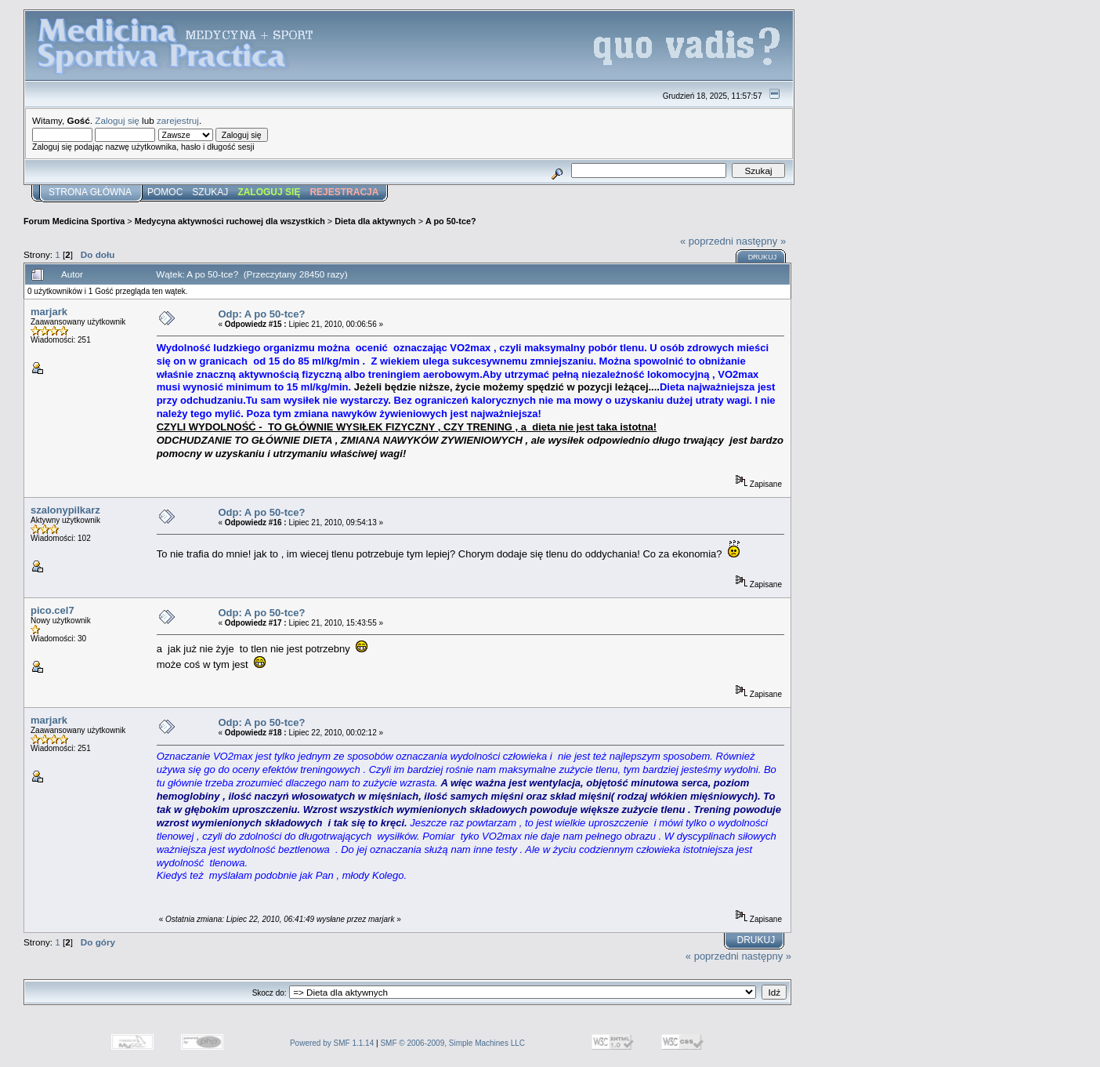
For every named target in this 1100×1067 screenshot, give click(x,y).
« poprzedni (706, 241)
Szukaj (210, 192)
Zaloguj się (117, 120)
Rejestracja (343, 192)
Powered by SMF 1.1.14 (332, 1043)
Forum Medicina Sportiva (74, 221)
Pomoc (165, 192)
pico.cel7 (52, 610)
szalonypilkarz (65, 510)
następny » (761, 241)
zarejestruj (178, 120)
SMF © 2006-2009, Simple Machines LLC (452, 1043)
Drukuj (762, 257)
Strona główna (90, 192)
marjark (49, 312)
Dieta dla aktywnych (375, 221)
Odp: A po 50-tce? (261, 314)
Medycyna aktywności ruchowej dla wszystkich (230, 221)
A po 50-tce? (450, 221)
